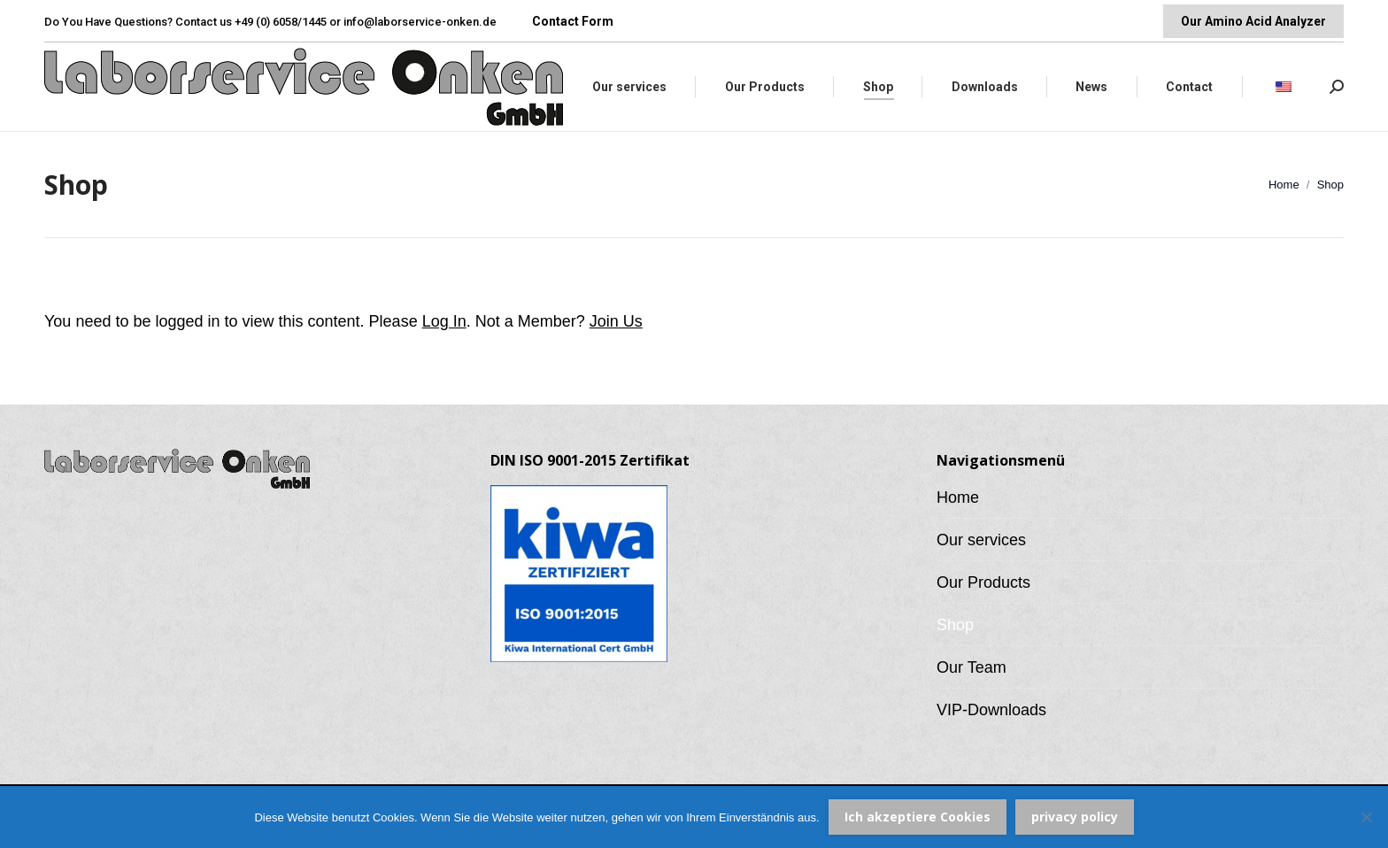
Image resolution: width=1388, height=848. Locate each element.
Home (958, 497)
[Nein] (1366, 817)
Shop (955, 625)
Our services (981, 540)
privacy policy (1074, 816)
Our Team (971, 667)
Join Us (616, 321)
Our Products (983, 582)
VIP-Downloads (991, 710)
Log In (444, 321)
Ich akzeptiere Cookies (917, 816)
